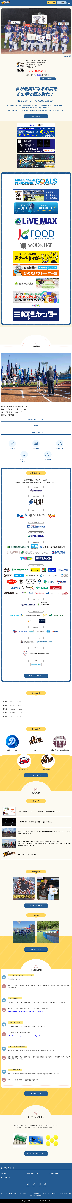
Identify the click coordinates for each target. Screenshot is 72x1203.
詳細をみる (35, 116)
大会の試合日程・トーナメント (36, 419)
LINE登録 (38, 75)
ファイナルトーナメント (36, 432)
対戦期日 (36, 426)
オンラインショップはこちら (35, 1153)
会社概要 (3, 1173)
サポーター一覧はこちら (36, 675)
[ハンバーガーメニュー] (69, 3)
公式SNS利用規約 (55, 1173)
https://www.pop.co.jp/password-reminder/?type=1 (24, 1036)
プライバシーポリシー (31, 1173)
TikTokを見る (35, 949)
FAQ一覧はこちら (36, 1093)
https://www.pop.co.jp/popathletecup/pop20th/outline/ (25, 1011)
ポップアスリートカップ (12, 702)
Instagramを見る (35, 905)
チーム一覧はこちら (35, 775)
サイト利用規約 (5, 1178)
